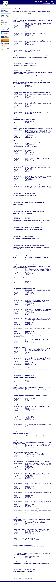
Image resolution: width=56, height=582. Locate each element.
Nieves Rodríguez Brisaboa (30, 80)
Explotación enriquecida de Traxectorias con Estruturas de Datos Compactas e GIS (27, 111)
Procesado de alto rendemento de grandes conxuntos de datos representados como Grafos (28, 326)
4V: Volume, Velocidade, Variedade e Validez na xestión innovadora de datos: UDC (27, 238)
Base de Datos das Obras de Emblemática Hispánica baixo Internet (24, 538)
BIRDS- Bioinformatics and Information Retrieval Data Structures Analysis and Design (27, 229)
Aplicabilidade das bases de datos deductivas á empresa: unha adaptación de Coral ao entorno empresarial (31, 563)
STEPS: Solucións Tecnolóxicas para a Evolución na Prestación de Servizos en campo (27, 175)
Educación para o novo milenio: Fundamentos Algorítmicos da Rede (24, 377)
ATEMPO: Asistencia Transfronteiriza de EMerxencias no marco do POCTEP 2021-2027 (27, 49)
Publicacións (3, 9)
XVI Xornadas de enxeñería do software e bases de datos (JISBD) (24, 288)
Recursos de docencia (4, 15)
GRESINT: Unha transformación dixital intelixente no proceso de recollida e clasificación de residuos (30, 57)
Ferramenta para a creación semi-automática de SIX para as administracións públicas (27, 490)
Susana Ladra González (29, 154)
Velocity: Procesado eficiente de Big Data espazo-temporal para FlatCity (25, 195)
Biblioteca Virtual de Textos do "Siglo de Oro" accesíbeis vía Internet (24, 499)
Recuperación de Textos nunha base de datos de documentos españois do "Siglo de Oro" (28, 508)
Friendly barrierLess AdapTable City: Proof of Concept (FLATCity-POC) (25, 102)
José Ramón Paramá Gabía (30, 18)
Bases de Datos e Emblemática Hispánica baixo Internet (22, 545)
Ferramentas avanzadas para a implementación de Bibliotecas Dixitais (25, 452)
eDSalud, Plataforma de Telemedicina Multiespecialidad (22, 213)
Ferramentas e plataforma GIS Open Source (20, 433)
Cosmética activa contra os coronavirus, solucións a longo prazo (24, 119)
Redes (2, 12)
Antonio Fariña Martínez (39, 172)
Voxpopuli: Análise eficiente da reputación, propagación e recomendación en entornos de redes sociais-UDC (31, 257)
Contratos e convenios (4, 11)
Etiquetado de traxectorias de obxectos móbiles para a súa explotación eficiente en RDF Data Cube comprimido (32, 220)
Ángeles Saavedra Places (38, 227)
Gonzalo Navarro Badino (39, 385)
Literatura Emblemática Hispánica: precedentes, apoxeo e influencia (24, 571)
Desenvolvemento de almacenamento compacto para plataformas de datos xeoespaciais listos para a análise (31, 11)
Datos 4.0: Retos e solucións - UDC (19, 204)
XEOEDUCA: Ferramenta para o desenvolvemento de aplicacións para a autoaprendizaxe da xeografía (30, 357)
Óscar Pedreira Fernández (29, 172)
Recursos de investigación (5, 16)
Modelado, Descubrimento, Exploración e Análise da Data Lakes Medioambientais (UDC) (28, 40)
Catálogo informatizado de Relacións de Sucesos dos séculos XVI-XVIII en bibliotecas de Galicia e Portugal (31, 529)
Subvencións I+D (4, 10)
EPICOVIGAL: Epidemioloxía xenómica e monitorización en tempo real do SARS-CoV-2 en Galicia (29, 148)
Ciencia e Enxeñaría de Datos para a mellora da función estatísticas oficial (25, 65)
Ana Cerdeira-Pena (38, 18)
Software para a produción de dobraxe (19, 347)
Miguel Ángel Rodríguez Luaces (30, 28)
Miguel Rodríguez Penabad (29, 375)
